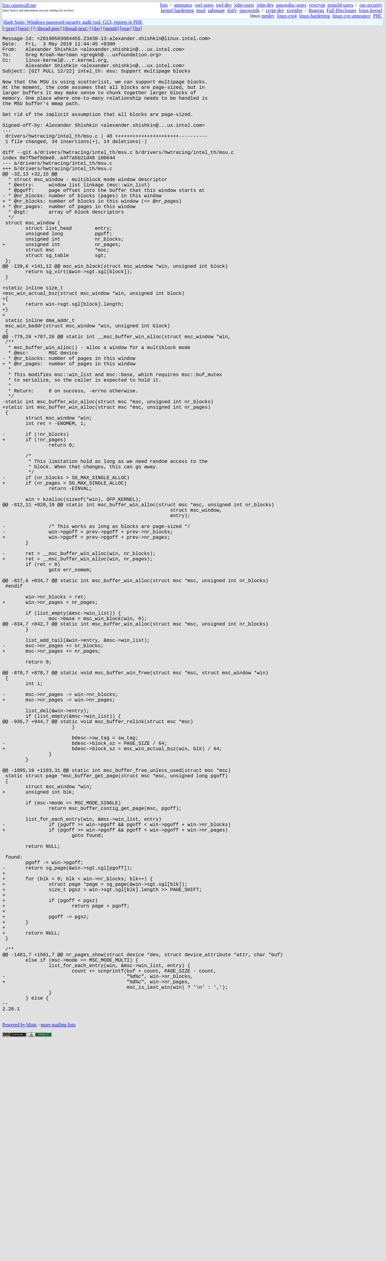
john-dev (265, 5)
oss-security (371, 5)
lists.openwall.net (19, 5)
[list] (137, 28)
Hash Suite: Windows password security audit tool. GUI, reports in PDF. (73, 22)
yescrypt (317, 5)
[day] (97, 28)
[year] (126, 28)
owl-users (204, 5)
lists (164, 5)
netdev (268, 15)
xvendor (294, 10)
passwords (249, 10)
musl (200, 10)
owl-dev (224, 5)
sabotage (216, 10)
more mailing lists (58, 1242)
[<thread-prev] (47, 28)
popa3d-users (340, 5)
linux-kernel (370, 10)
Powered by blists (19, 1242)
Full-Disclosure (341, 10)
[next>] (25, 28)
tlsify (232, 10)
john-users (244, 5)
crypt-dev (275, 10)
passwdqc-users (291, 5)
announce (183, 5)
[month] (111, 28)
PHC (377, 15)
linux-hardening (314, 15)
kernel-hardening (177, 10)
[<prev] (9, 28)
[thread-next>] (77, 28)
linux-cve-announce (351, 15)
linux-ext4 (287, 15)
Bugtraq (316, 10)
